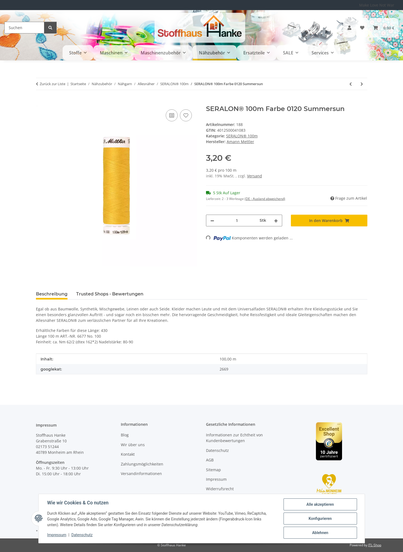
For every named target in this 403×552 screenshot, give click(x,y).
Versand (254, 175)
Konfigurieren (320, 518)
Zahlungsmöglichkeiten (142, 464)
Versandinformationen (141, 473)
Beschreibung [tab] (51, 294)
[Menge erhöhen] (276, 220)
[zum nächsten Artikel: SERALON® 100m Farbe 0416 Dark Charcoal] (361, 84)
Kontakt (128, 454)
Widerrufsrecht (220, 488)
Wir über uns (133, 444)
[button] (349, 28)
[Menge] (237, 220)
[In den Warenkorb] (40, 102)
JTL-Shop (374, 545)
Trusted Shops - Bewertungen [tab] (109, 294)
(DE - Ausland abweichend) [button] (265, 198)
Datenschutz (82, 535)
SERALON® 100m (242, 135)
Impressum (56, 535)
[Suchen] (24, 27)
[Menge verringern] (212, 220)
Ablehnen (320, 533)
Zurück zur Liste (52, 83)
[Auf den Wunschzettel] (186, 115)
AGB (210, 459)
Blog (125, 434)
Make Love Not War (376, 5)
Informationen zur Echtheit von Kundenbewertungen (234, 437)
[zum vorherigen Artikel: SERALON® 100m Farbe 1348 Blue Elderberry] (350, 84)
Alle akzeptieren (320, 504)
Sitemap (213, 469)
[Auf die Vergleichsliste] (172, 115)
